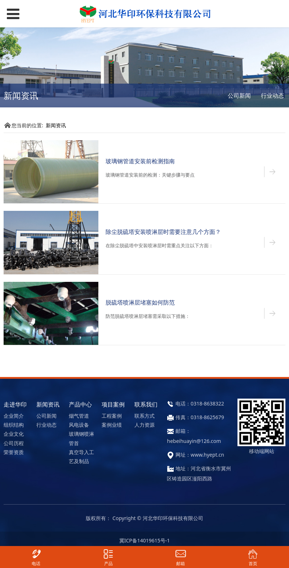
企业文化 (14, 433)
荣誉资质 (14, 452)
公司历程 (14, 443)
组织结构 (14, 424)
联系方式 (144, 415)
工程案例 (112, 415)
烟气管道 (79, 415)
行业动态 (272, 95)
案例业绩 (112, 424)
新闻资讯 (56, 125)
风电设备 (79, 424)
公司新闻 (239, 95)
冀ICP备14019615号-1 (144, 540)
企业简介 (14, 415)
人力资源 (144, 424)
